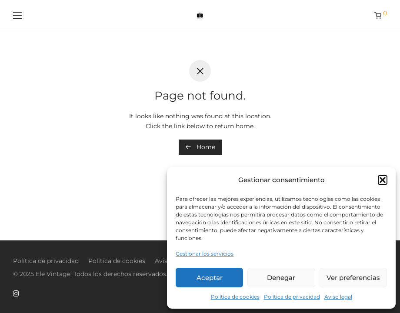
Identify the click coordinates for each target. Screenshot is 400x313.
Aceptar (210, 277)
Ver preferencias (353, 277)
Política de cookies (235, 296)
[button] (382, 180)
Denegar (281, 277)
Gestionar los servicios (204, 253)
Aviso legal (338, 296)
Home (200, 147)
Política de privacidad (292, 296)
